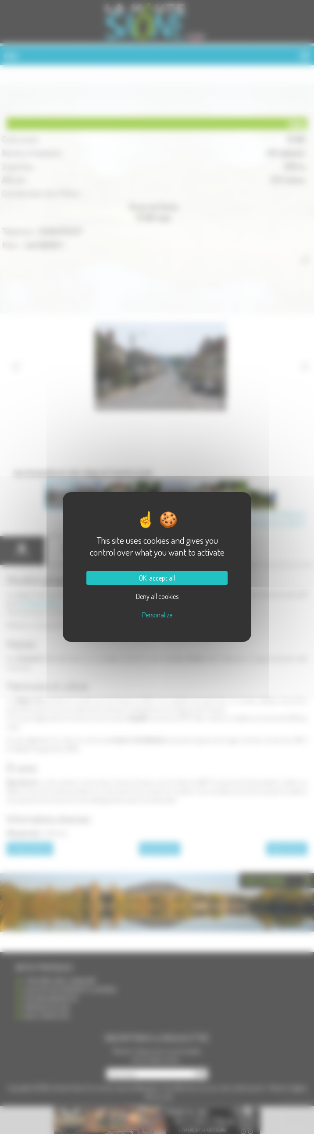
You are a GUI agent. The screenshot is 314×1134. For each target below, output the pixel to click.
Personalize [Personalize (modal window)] (157, 614)
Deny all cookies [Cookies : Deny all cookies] (157, 596)
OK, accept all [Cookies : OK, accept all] (157, 578)
